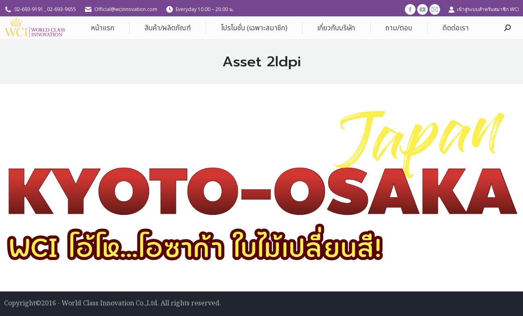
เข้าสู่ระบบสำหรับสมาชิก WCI (483, 9)
